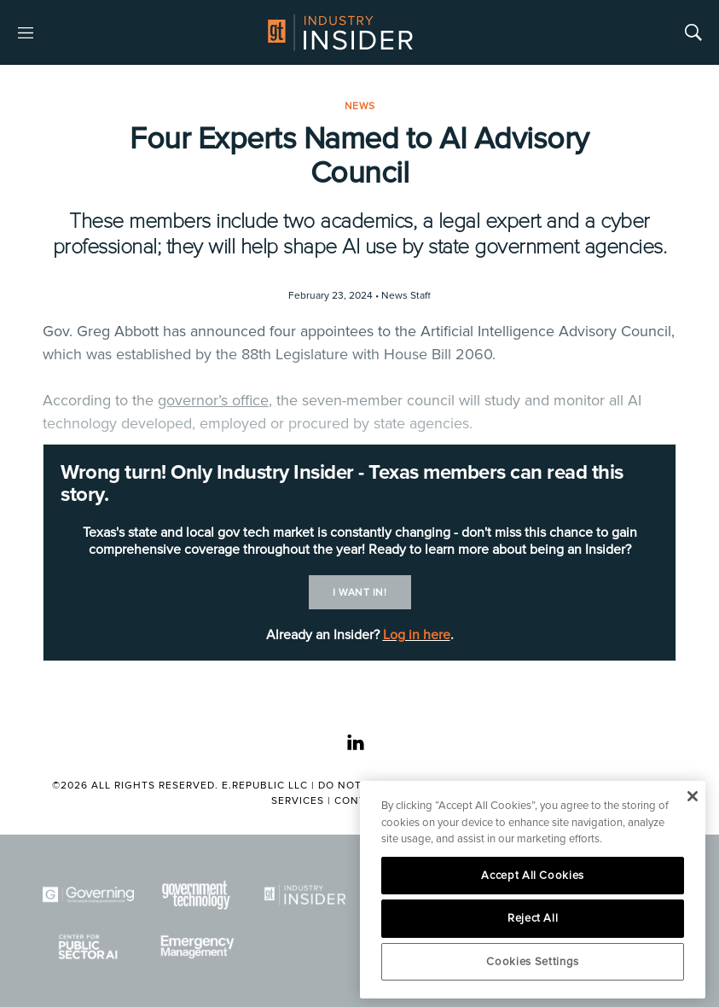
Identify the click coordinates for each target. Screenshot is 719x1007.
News (360, 106)
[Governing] (88, 894)
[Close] (692, 796)
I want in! (359, 592)
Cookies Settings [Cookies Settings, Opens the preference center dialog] (532, 962)
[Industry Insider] (305, 894)
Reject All (533, 918)
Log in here (416, 634)
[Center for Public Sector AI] (88, 946)
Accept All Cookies (532, 875)
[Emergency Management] (196, 946)
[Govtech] (196, 894)
